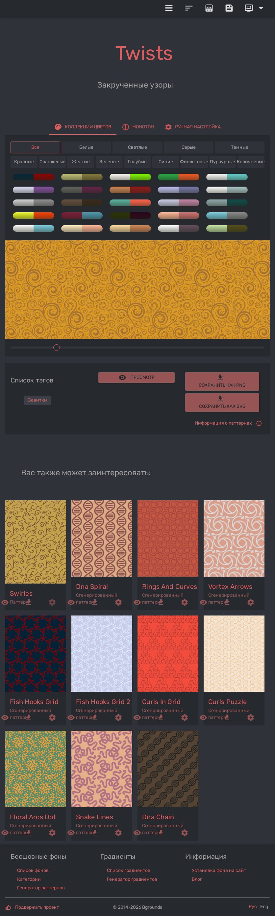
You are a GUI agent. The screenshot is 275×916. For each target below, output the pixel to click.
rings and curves (169, 586)
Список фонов (33, 870)
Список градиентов (128, 870)
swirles (21, 593)
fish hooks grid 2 (103, 702)
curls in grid (161, 702)
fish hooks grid (34, 702)
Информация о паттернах (223, 423)
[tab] (82, 127)
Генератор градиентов (132, 879)
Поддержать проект (37, 907)
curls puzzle (227, 702)
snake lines (94, 817)
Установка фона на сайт (219, 870)
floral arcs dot (33, 817)
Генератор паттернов (41, 888)
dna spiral (92, 586)
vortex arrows (230, 586)
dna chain (158, 817)
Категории (29, 879)
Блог (197, 879)
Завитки (37, 400)
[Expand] (255, 8)
